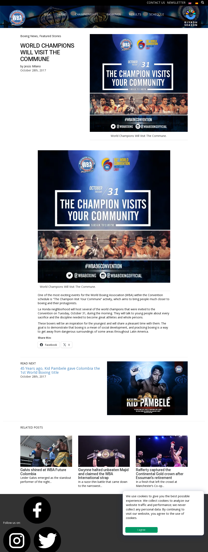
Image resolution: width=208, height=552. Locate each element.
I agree (141, 530)
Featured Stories (50, 36)
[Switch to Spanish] (196, 2)
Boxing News (29, 36)
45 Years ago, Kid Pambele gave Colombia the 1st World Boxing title (60, 370)
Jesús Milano (32, 66)
